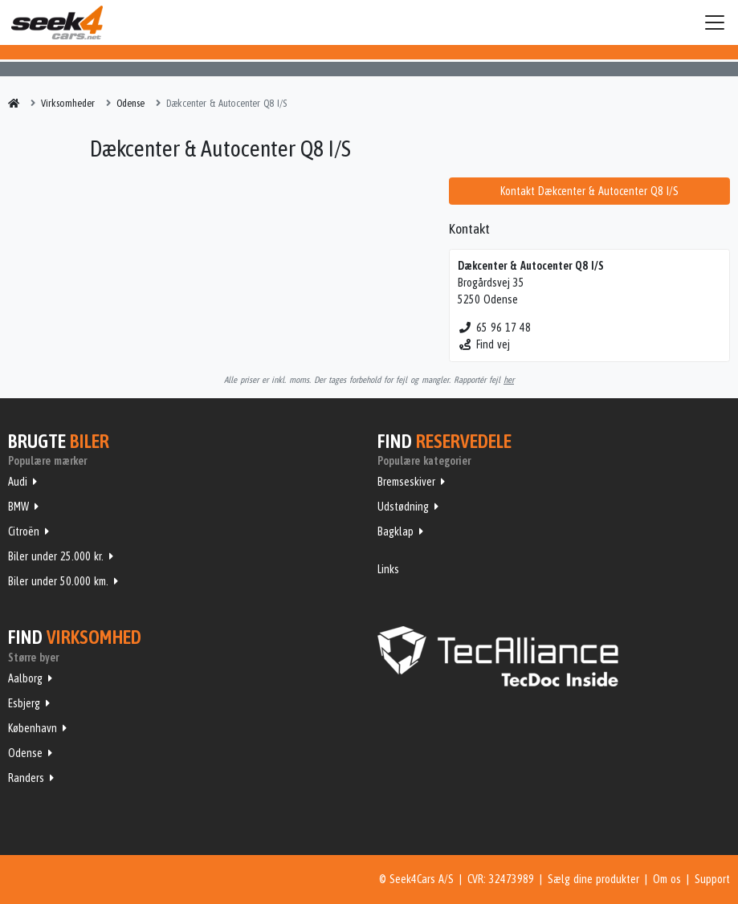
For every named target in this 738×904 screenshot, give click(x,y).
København (32, 728)
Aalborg (25, 678)
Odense (25, 753)
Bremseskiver (406, 481)
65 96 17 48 (494, 327)
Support (712, 879)
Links (388, 569)
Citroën (23, 531)
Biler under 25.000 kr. (56, 556)
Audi (17, 481)
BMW (18, 506)
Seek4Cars (57, 22)
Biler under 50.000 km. (58, 581)
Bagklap (395, 531)
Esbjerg (24, 703)
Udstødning (403, 506)
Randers (26, 778)
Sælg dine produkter (593, 879)
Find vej (484, 344)
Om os (667, 879)
